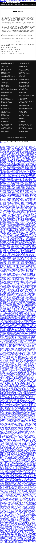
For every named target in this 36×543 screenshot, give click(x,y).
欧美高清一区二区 (11, 287)
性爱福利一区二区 (17, 339)
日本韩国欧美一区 (27, 381)
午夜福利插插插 (5, 368)
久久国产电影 (7, 257)
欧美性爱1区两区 (19, 255)
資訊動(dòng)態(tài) (19, 4)
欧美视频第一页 (26, 509)
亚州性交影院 (3, 383)
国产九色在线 (11, 492)
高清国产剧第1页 (16, 155)
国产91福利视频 (17, 228)
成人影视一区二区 (32, 193)
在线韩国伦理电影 (10, 430)
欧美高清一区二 (20, 264)
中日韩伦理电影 (32, 291)
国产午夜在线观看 (26, 300)
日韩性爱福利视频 (8, 290)
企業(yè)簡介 (6, 4)
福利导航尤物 (8, 248)
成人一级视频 (10, 443)
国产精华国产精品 (3, 410)
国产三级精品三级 (19, 151)
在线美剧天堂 (29, 227)
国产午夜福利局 (33, 429)
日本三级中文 (3, 420)
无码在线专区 (15, 473)
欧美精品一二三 (5, 169)
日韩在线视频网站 (30, 512)
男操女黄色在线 (32, 220)
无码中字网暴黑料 (13, 241)
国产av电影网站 (9, 426)
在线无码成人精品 (23, 423)
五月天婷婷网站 (24, 177)
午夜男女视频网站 (6, 286)
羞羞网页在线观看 (9, 291)
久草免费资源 (11, 353)
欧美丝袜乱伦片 (7, 516)
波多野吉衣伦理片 (17, 426)
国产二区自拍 (25, 487)
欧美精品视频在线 (10, 416)
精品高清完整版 (7, 282)
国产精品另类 (28, 349)
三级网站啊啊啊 (22, 383)
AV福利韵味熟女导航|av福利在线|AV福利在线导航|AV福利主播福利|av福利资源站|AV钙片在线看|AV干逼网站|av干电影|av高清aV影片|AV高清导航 (17, 320)
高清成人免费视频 (25, 193)
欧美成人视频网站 (30, 474)
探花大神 (12, 479)
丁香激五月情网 (21, 484)
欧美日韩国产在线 (10, 536)
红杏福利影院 (18, 277)
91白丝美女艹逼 (14, 254)
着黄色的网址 (23, 277)
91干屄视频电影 (7, 348)
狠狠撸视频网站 (31, 147)
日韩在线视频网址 (13, 393)
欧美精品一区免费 (29, 297)
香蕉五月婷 (14, 441)
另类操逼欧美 (21, 155)
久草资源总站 (14, 490)
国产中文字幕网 (27, 236)
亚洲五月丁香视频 (10, 417)
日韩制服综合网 (25, 496)
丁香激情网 (5, 374)
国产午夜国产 (26, 376)
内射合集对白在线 (6, 196)
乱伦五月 (23, 339)
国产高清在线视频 (6, 222)
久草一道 (34, 528)
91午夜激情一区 (26, 147)
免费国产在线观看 (9, 238)
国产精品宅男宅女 (31, 414)
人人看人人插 (31, 300)
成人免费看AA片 (27, 526)
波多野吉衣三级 (12, 369)
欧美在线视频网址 (12, 218)
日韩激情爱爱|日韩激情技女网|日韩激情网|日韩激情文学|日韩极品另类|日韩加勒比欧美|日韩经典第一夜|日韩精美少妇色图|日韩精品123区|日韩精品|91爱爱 (17, 318)
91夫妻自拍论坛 (5, 464)
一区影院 (24, 382)
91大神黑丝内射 (7, 172)
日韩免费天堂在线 (15, 386)
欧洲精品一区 (10, 308)
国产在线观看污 (17, 192)
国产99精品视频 (14, 284)
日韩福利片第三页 (24, 163)
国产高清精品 (6, 221)
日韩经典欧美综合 (26, 189)
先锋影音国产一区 (20, 521)
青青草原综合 (21, 189)
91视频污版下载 (16, 164)
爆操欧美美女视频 (17, 438)
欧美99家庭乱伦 (12, 201)
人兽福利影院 (29, 344)
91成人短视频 (16, 537)
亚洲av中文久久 (20, 148)
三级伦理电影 (22, 505)
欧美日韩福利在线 (17, 524)
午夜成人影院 (18, 264)
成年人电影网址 (6, 467)
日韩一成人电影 (6, 226)
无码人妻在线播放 (28, 258)
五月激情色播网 (25, 435)
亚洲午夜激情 (8, 247)
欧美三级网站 (2, 401)
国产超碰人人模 (4, 160)
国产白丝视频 (22, 197)
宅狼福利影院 (6, 218)
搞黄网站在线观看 (30, 302)
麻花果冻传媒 (22, 146)
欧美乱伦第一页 (13, 408)
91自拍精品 (33, 521)
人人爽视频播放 (33, 216)
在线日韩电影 (31, 284)
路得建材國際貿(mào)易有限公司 (6, 112)
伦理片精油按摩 (22, 436)
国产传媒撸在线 (30, 163)
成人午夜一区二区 (18, 398)
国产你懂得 (22, 429)
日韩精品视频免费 (10, 217)
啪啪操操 (23, 421)
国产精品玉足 (16, 505)
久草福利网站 (5, 449)
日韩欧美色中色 (26, 280)
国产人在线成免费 (5, 287)
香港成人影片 (10, 169)
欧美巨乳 (11, 397)
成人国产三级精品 (32, 172)
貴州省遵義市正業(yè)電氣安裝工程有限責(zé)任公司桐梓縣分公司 (27, 101)
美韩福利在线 (29, 513)
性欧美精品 (19, 363)
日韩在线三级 (14, 400)
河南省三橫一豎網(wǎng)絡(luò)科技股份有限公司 (26, 95)
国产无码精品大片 (15, 337)
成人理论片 (18, 401)
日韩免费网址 (24, 343)
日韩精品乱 (30, 535)
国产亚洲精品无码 (3, 161)
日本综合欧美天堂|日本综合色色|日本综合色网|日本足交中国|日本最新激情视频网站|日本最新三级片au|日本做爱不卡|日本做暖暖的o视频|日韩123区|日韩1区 (18, 313)
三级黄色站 (30, 341)
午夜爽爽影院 (19, 187)
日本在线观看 (27, 501)
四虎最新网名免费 (28, 479)
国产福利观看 (21, 337)
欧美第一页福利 (12, 282)
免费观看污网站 (30, 473)
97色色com (18, 463)
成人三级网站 (17, 354)
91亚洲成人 (13, 382)
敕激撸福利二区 (22, 203)
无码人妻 (6, 442)
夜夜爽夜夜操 (15, 440)
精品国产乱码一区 (29, 251)
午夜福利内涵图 (19, 434)
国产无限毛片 (27, 154)
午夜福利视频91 (9, 452)
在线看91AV (2, 372)
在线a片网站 (26, 377)
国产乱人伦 (25, 501)
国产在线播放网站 (4, 214)
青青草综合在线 (3, 199)
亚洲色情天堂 (18, 190)
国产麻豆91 (8, 351)
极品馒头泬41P (2, 529)
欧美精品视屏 (24, 218)
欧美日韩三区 (3, 426)
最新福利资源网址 (30, 195)
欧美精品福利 (23, 289)
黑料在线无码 (29, 228)
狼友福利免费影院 (21, 165)
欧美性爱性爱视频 (13, 532)
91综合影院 (2, 430)
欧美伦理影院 (21, 164)
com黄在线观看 (13, 355)
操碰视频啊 (3, 452)
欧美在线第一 (6, 197)
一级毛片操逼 (15, 308)
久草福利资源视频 (6, 439)
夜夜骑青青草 (23, 296)
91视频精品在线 (12, 220)
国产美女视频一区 (27, 397)
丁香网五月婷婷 (7, 471)
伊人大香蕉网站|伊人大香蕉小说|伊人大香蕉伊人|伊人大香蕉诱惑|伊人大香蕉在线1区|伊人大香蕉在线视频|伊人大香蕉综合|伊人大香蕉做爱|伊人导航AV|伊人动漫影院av (18, 315)
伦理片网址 (31, 469)
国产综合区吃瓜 (8, 367)
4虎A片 (23, 412)
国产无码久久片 (14, 290)
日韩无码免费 (6, 483)
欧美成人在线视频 (10, 437)
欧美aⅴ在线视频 (14, 512)
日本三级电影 (31, 191)
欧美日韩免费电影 (14, 232)
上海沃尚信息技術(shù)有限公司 (23, 89)
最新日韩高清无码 (11, 202)
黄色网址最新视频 (3, 375)
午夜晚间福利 (25, 301)
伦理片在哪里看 (23, 450)
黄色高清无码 (2, 441)
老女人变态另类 (10, 366)
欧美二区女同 (29, 288)
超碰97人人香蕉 (26, 172)
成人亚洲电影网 (17, 445)
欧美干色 (11, 503)
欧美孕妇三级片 (10, 350)
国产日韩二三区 (5, 203)
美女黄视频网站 (31, 194)
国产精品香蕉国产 (19, 285)
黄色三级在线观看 (7, 213)
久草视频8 (31, 366)
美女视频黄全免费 (32, 522)
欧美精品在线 (6, 207)
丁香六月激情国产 (19, 230)
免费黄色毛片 (3, 270)
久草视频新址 (24, 309)
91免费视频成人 (7, 309)
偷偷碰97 (26, 436)
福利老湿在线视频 (19, 467)
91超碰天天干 (17, 385)
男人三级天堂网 (9, 489)
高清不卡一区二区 (19, 247)
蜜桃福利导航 (18, 355)
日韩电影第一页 (23, 392)
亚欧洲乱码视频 (3, 493)
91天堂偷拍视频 (13, 213)
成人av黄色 (9, 497)
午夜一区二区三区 (24, 244)
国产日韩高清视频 (24, 201)
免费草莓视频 (32, 527)
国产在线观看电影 (10, 343)
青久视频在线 (16, 160)
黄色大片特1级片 (33, 399)
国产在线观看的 (23, 166)
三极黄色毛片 (17, 464)
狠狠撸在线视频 (4, 251)
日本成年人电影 (10, 418)
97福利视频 (23, 389)
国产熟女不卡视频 (19, 237)
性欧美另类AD (12, 465)
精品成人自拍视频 (26, 414)
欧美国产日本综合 (5, 361)
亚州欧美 (20, 502)
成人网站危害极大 (6, 428)
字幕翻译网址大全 (26, 246)
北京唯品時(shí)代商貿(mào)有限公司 (6, 124)
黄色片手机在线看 (12, 285)
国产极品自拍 (25, 179)
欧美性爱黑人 (30, 197)
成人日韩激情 (23, 252)
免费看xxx (29, 530)
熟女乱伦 (26, 531)
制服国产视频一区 (6, 358)
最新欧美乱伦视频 (32, 233)
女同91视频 (5, 451)
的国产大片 (22, 371)
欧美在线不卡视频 (5, 369)
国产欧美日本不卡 (3, 376)
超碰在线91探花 (21, 440)
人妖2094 (33, 470)
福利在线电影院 (26, 308)
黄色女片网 (31, 362)
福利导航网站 (14, 231)
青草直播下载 (2, 165)
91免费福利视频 (7, 184)
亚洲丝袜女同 (6, 409)
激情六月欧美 (2, 178)
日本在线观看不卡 (30, 215)
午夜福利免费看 (3, 510)
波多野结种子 (30, 224)
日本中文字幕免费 (4, 524)
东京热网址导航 (20, 367)
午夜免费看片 (20, 246)
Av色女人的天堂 (16, 236)
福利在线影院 (10, 501)
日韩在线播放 (26, 413)
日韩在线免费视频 (27, 489)
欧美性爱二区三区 (4, 422)
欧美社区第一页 (23, 456)
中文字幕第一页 (20, 509)
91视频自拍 (10, 399)
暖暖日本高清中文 (13, 461)
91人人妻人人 (31, 357)
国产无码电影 (6, 453)
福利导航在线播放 (24, 305)
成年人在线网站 (27, 198)
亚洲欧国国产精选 (10, 410)
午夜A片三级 (17, 409)
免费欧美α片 (23, 264)
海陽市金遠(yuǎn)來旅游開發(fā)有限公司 (7, 63)
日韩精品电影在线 (17, 235)
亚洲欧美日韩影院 (20, 461)
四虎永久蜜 (26, 357)
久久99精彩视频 (22, 506)
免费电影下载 (19, 193)
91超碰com (9, 382)
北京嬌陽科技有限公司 (4, 70)
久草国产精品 (20, 301)
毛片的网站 (26, 428)
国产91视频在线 (8, 230)
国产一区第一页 (21, 478)
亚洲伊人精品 (13, 276)
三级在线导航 (19, 400)
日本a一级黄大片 (31, 434)
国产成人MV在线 (9, 294)
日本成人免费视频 (17, 227)
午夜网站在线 (32, 156)
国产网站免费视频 (11, 398)
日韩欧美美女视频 (25, 361)
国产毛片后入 (10, 406)
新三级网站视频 (29, 243)
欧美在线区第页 (16, 268)
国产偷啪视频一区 (26, 447)
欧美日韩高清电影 (7, 500)
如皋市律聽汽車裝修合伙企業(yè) (6, 108)
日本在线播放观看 (26, 516)
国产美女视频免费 (31, 248)
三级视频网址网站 (23, 409)
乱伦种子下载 (6, 480)
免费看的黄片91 (11, 339)
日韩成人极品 (33, 268)
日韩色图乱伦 (13, 528)
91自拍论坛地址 (21, 156)
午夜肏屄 (17, 495)
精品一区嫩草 (24, 272)
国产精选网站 (29, 272)
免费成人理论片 (14, 391)
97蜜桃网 (25, 486)
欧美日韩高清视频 (6, 154)
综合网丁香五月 (19, 346)
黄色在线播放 (23, 239)
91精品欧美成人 (33, 375)
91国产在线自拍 (31, 502)
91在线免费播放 (32, 420)
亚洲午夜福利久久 (13, 423)
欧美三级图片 (14, 147)
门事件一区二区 (4, 198)
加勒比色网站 (18, 529)
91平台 (27, 463)
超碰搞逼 (15, 496)
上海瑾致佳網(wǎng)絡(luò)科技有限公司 (7, 62)
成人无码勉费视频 (10, 375)
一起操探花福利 (11, 449)
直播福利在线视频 (14, 365)
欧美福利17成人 (16, 233)
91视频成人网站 (30, 209)
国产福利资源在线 (20, 147)
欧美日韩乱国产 (31, 272)
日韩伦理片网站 (24, 471)
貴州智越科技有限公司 (22, 118)
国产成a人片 (27, 399)
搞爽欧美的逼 (25, 150)
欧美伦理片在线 (10, 260)
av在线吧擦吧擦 (24, 183)
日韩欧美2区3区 (30, 307)
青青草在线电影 (11, 489)
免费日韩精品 (24, 241)
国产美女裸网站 (23, 273)
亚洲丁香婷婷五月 (6, 250)
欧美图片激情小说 (31, 294)
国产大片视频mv (18, 188)
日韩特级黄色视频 (25, 347)
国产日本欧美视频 (29, 370)
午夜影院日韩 (29, 380)
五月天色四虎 (33, 166)
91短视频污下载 (3, 490)
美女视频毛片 (25, 365)
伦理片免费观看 (6, 397)
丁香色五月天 (9, 209)
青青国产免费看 (5, 427)
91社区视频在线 (30, 241)
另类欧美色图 (32, 468)
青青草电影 (34, 446)
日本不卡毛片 (25, 248)
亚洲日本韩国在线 (15, 517)
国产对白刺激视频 (33, 515)
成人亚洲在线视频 (21, 229)
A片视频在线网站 (14, 197)
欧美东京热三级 (24, 208)
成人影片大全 (13, 206)
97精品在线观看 (8, 521)
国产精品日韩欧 (20, 538)
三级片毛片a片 (19, 525)
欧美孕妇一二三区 (3, 421)
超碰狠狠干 (21, 526)
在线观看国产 (15, 432)
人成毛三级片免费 (28, 153)
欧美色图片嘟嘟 (9, 280)
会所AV (23, 470)
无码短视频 (14, 402)
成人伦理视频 (12, 257)
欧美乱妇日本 (8, 276)
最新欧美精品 (32, 238)
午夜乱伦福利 (26, 189)
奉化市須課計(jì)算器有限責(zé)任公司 (7, 99)
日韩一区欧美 (3, 345)
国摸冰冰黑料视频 (30, 505)
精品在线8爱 (2, 343)
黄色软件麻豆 (10, 216)
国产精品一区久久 (26, 468)
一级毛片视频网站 (18, 297)
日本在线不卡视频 (17, 466)
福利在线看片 (29, 423)
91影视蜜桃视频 (3, 426)
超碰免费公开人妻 (12, 289)
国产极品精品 (31, 280)
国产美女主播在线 (14, 193)
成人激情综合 (9, 420)
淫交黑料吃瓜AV (31, 295)
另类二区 (34, 517)
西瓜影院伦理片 (29, 192)
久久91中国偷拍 (20, 415)
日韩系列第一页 (30, 196)
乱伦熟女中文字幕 (17, 174)
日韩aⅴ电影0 (8, 509)
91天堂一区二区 (15, 253)
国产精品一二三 (27, 433)
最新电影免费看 (17, 310)
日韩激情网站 (13, 162)
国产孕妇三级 (19, 394)
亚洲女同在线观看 (12, 208)
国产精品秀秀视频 (4, 212)
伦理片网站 (5, 458)
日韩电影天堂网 (27, 430)
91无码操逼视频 (13, 418)
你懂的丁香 (30, 373)
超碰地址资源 (27, 412)
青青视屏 (25, 504)
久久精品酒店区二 (8, 394)
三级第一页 (32, 490)
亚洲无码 (32, 352)
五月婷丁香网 (2, 355)
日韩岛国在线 (13, 234)
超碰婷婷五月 (9, 187)
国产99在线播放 (7, 476)
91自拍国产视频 (29, 351)
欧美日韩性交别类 (29, 168)
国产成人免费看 (25, 148)
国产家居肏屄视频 (13, 471)
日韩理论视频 (5, 347)
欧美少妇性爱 (20, 300)
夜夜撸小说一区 (30, 158)
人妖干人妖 (10, 424)
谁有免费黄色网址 (14, 189)
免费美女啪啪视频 (6, 364)
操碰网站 (19, 349)
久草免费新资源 (12, 166)
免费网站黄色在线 (30, 541)
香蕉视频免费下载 (3, 455)
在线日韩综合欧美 (6, 305)
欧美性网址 (19, 500)
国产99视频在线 (16, 189)
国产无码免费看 (30, 305)
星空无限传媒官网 (19, 348)
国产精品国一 (10, 236)
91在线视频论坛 (21, 240)
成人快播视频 (16, 501)
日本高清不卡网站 (23, 380)
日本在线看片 (19, 231)
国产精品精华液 (24, 167)
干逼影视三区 (14, 212)
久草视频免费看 (16, 451)
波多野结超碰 (6, 163)
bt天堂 (28, 355)
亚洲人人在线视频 (4, 272)
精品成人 (1, 349)
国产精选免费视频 (12, 384)
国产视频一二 (17, 347)
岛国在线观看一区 (17, 298)
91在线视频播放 (11, 273)
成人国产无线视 (27, 279)
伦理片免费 (13, 456)
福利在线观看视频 (24, 363)
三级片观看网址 (27, 161)
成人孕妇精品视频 (23, 338)
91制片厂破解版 (16, 410)
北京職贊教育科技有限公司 (5, 121)
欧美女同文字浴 (11, 299)
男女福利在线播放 (3, 388)
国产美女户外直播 (10, 268)
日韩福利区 (2, 443)
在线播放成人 (23, 297)
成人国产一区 (13, 510)
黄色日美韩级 (30, 359)
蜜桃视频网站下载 (17, 252)
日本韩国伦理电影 (14, 148)
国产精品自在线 (7, 295)
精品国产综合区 (4, 227)
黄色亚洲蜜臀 (21, 489)
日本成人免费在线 (9, 493)
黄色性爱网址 (30, 489)
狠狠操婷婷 (7, 468)
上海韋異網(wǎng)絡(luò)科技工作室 (24, 82)
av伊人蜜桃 (16, 492)
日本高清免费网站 (14, 349)
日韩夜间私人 (33, 214)
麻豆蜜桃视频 (11, 226)
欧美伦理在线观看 (8, 280)
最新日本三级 (10, 531)
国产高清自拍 (3, 343)
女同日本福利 (22, 425)
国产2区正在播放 (16, 214)
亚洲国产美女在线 (30, 355)
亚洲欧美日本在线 (16, 340)
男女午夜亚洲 (16, 418)
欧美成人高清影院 (23, 360)
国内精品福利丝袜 (10, 204)
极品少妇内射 (7, 186)
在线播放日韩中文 (12, 446)
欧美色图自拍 (4, 147)
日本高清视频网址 (20, 353)
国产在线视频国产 (26, 515)
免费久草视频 (12, 276)
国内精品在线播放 (17, 200)
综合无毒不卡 (5, 457)
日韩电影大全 (31, 377)
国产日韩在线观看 (17, 534)
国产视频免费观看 (31, 345)
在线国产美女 (22, 352)
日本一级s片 (19, 512)
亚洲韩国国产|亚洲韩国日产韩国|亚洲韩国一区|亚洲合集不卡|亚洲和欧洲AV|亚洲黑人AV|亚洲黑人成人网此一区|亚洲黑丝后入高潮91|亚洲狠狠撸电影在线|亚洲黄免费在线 (17, 329)
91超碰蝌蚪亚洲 (19, 412)
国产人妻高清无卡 (19, 234)
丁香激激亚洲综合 (3, 156)
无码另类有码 (5, 233)
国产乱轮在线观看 (10, 454)
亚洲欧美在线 (22, 463)
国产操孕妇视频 (22, 451)
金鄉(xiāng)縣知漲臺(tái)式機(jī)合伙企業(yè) (8, 76)
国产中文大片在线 (32, 155)
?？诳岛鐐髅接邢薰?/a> (22, 99)
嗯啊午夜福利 (31, 175)
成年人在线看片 (4, 263)
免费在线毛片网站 (3, 182)
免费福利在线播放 (21, 161)
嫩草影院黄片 (7, 506)
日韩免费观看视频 (25, 491)
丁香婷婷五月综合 (32, 493)
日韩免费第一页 (24, 488)
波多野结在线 (13, 230)
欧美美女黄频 (22, 508)
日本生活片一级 (21, 492)
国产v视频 (30, 363)
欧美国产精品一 (31, 237)
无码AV (15, 404)
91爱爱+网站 (12, 403)
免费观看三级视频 (26, 372)
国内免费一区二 (28, 286)
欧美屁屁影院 (11, 239)
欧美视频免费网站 (11, 168)
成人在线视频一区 (19, 162)
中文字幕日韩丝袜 (23, 347)
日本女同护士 (27, 170)
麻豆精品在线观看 (13, 428)
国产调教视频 (19, 493)
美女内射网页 (5, 235)
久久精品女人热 (21, 253)
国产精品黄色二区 (12, 481)
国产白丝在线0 (19, 275)
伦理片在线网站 (16, 311)
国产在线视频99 (6, 208)
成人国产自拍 (5, 299)
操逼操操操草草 (26, 290)
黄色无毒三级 (27, 454)
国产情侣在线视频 (27, 232)
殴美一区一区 (27, 387)
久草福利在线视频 (6, 303)
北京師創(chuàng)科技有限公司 (6, 88)
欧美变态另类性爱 (20, 381)
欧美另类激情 (24, 187)
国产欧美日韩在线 (16, 223)
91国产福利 (2, 450)
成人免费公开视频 (9, 390)
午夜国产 (10, 442)
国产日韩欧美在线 (7, 356)
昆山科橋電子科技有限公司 (5, 85)
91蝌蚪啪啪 (24, 391)
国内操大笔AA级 (15, 161)
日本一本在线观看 (27, 199)
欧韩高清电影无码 (8, 485)
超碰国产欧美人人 (10, 414)
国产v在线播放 (21, 274)
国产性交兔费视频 (15, 271)
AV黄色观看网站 (23, 268)
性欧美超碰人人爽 (10, 383)
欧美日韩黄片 (29, 218)
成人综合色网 (29, 287)
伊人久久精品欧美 (21, 460)
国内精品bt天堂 (20, 171)
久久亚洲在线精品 (18, 210)
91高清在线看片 (18, 183)
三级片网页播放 (33, 477)
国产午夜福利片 (5, 274)
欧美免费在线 (6, 535)
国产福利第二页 (7, 415)
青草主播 (9, 355)
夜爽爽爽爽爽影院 (30, 304)
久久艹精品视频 (4, 254)
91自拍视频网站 (24, 188)
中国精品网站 (26, 424)
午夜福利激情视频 (9, 413)
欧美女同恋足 (29, 430)
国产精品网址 (22, 242)
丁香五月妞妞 (24, 500)
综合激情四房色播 (4, 472)
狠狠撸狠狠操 (26, 291)
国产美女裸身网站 (3, 416)
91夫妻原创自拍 (30, 184)
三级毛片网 (17, 508)
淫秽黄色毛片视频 (27, 503)
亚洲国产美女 (30, 264)
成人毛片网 (6, 481)
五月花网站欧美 (10, 272)
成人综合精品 (19, 292)
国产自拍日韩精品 (26, 497)
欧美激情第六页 (23, 298)
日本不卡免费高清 (32, 245)
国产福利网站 (29, 309)
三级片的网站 (23, 355)
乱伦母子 (27, 459)
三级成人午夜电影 (33, 478)
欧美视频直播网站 (28, 425)
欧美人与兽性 (16, 306)
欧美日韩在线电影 (9, 432)
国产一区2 (16, 472)
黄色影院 (23, 437)
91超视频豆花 (13, 348)
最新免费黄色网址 (25, 295)
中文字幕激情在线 (14, 246)
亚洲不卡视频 (25, 498)
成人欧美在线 (29, 466)
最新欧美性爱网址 (31, 369)
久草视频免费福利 (11, 354)
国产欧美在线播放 (17, 205)
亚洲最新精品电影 (14, 475)
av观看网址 (29, 401)
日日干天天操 (17, 242)
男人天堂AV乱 (14, 521)
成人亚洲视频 (30, 206)
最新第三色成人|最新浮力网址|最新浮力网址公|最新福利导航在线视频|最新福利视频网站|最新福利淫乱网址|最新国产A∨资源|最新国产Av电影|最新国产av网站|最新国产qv (18, 321)
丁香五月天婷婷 (31, 176)
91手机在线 (15, 469)
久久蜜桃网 (20, 431)
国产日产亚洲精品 (6, 363)
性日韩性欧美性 (33, 342)
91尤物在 (18, 423)
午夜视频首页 (27, 406)
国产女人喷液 (14, 243)
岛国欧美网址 (32, 170)
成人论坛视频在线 (14, 431)
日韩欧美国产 (24, 481)
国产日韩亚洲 (28, 250)
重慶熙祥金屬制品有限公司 (23, 75)
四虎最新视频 (6, 157)
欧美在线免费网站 (3, 517)
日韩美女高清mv (25, 178)
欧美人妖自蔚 (19, 284)
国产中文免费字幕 (28, 296)
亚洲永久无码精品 (9, 474)
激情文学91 (31, 505)
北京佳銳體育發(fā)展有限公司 (6, 115)
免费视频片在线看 (27, 270)
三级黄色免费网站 (6, 434)
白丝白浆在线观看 (30, 534)
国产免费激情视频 (20, 356)
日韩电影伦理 (2, 172)
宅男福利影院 (15, 182)
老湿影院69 (9, 421)
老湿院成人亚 (22, 220)
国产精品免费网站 (23, 219)
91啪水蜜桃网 (31, 436)
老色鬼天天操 (8, 206)
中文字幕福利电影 (31, 285)
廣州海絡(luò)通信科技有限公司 (6, 86)
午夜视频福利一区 (16, 396)
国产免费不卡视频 (8, 269)
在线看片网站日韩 (24, 227)
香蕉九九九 (10, 484)
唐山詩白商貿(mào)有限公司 (23, 66)
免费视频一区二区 (12, 267)
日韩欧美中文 (19, 343)
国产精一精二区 (20, 179)
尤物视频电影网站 (23, 250)
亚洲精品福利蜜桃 (18, 224)
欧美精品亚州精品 (14, 158)
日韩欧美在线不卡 (17, 378)
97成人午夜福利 (16, 383)
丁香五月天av (32, 454)
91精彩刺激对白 (22, 169)
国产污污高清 (2, 290)
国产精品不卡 (13, 463)
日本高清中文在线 (12, 468)
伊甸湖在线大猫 (29, 208)
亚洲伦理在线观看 (22, 540)
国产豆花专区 (5, 252)
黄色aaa (20, 407)
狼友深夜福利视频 (10, 458)
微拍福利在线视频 (19, 468)
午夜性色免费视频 (6, 435)
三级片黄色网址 (6, 201)
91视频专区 (5, 513)
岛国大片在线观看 (16, 474)
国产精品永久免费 (6, 181)
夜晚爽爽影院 (2, 485)
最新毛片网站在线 (12, 453)
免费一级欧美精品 (8, 165)
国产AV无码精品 (4, 229)
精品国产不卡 (17, 278)
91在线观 (15, 343)
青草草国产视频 (21, 413)
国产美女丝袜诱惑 (27, 475)
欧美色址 (13, 455)
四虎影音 (22, 385)
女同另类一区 (13, 237)
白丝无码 (34, 430)
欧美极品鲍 (9, 517)
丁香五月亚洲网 (31, 402)
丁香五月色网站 (27, 385)
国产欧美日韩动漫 (28, 395)
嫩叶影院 (23, 398)
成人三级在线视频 (16, 251)
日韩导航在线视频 (14, 344)
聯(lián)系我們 (30, 4)
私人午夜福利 (22, 405)
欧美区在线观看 (26, 538)
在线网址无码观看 (18, 444)
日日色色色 (16, 457)
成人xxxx (28, 338)
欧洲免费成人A (12, 242)
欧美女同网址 (26, 274)
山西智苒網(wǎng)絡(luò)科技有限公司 (24, 105)
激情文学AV (21, 341)
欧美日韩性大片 (20, 475)
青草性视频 (16, 454)
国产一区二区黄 (28, 426)
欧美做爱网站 (6, 403)
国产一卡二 (6, 346)
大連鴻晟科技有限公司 (4, 95)
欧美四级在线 (33, 165)
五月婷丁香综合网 (12, 355)
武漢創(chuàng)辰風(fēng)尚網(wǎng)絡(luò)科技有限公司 (9, 89)
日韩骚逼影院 (31, 404)
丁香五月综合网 (16, 366)
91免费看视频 (13, 462)
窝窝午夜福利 (10, 469)
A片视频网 (26, 537)
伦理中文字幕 (5, 424)
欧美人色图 (24, 351)
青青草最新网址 (4, 240)
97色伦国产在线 (10, 311)
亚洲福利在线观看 (16, 283)
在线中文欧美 (16, 261)
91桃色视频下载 (26, 182)
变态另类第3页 (23, 344)
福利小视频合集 (6, 338)
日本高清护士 (23, 282)
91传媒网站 (27, 366)
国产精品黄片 (18, 177)
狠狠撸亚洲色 (26, 193)
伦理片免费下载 (4, 404)
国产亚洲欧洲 (32, 387)
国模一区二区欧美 (7, 232)
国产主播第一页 (17, 202)
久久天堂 (28, 523)
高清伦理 (7, 532)
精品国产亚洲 (26, 306)
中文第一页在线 (33, 198)
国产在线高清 (31, 308)
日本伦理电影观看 (3, 371)
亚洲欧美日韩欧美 (31, 498)
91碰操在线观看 (6, 491)
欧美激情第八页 (24, 534)
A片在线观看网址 (20, 490)
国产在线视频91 (30, 201)
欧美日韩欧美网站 (19, 280)
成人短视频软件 (3, 275)
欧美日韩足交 (6, 405)
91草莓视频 (14, 497)
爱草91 (15, 353)
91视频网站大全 (8, 519)
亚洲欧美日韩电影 (13, 255)
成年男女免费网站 (8, 281)
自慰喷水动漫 (24, 234)
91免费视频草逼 (24, 210)
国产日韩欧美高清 (10, 251)
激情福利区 (23, 416)
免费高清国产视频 (17, 416)
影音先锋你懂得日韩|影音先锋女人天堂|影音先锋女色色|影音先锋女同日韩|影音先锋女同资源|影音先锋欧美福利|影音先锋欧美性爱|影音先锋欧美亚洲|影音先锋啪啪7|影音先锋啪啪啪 (18, 323)
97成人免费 (23, 422)
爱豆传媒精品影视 (16, 501)
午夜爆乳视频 (24, 213)
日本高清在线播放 (5, 297)
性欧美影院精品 (22, 406)
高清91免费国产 (29, 282)
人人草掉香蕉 (33, 263)
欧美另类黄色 (30, 259)
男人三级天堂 (5, 253)
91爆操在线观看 (21, 198)
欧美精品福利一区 (21, 432)
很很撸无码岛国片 (14, 478)
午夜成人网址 (17, 181)
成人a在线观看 (14, 519)
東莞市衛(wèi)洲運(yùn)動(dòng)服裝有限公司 (25, 125)
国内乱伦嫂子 (6, 170)
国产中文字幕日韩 (17, 304)
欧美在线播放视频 (20, 355)
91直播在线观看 (28, 508)
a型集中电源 (33, 337)
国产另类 (32, 493)
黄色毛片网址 (11, 197)
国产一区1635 (7, 395)
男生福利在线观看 (12, 157)
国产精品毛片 (22, 399)
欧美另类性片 (13, 178)
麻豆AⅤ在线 (8, 510)
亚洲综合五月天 (3, 538)
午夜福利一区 (18, 221)
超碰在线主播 (13, 245)
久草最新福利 (16, 470)
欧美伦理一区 (30, 483)
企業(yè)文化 (9, 4)
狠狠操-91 (17, 370)
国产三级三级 (27, 442)
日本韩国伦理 (14, 538)
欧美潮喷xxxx (24, 523)
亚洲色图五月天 (14, 187)
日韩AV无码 (16, 536)
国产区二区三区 (5, 175)
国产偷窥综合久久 (27, 165)
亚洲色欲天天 (8, 488)
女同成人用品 (5, 192)
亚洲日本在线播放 (5, 470)
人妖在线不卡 (27, 276)
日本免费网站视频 (15, 256)
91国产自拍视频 (17, 287)
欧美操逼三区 (21, 236)
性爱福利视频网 (7, 431)
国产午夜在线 (32, 379)
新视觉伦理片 (15, 175)
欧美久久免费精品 (28, 448)
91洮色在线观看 (14, 272)
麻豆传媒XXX (10, 504)
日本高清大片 (9, 254)
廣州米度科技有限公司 (22, 76)
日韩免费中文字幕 (17, 239)
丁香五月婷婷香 (30, 281)
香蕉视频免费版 (17, 279)
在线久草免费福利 (9, 436)
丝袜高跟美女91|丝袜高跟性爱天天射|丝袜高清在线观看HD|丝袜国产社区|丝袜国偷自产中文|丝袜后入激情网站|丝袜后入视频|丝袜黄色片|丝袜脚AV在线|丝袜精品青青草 (18, 333)
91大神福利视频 (5, 484)
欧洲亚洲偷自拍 (9, 357)
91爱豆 (5, 366)
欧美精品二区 (19, 507)
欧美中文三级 (5, 310)
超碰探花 (1, 336)
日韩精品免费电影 (17, 494)
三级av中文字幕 (31, 231)
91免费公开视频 (13, 345)
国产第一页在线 (25, 206)
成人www (19, 488)
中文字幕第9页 (30, 266)
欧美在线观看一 (13, 516)
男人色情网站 (23, 510)
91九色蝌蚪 (12, 379)
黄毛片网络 (14, 525)
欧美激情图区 (25, 394)
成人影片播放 (12, 430)
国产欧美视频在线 (7, 148)
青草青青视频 (9, 147)
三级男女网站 (23, 465)
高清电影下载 (25, 212)
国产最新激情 (24, 243)
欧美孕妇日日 (26, 469)
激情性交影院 (5, 189)
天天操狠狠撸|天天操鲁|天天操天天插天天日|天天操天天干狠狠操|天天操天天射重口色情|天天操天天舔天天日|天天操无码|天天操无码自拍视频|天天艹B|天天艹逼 (18, 334)
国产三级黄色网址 (25, 284)
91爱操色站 (22, 445)
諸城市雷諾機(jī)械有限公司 (23, 112)
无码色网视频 (14, 394)
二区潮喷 (15, 449)
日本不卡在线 (7, 370)
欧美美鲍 (34, 489)
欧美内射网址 (21, 268)
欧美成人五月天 (29, 310)
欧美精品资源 (28, 283)
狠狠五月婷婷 (8, 365)
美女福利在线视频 (28, 146)
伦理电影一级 (14, 294)
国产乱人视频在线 (17, 414)
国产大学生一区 (31, 435)
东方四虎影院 (18, 266)
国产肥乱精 (12, 425)
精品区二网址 (24, 525)
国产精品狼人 (22, 279)
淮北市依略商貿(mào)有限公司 (23, 111)
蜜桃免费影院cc (23, 186)
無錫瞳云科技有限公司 (4, 105)
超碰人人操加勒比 (16, 169)
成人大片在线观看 (11, 307)
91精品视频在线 (29, 273)
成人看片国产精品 (6, 279)
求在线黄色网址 (19, 373)
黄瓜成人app (21, 537)
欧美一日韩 (10, 495)
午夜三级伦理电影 (32, 431)
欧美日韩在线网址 (8, 525)
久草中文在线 (13, 215)
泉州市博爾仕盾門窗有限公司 (23, 92)
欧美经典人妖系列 (13, 364)
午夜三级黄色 (31, 306)
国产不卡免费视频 (11, 302)
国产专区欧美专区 (24, 359)
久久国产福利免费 (12, 511)
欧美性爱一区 (13, 529)
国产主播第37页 (12, 295)
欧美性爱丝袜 (27, 350)
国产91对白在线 (24, 195)
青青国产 (29, 501)
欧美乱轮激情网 (14, 179)
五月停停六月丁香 (7, 456)
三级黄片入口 (25, 162)
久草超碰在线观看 (11, 192)
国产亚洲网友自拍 (20, 232)
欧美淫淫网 (7, 389)
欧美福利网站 (12, 395)
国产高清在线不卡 (10, 223)
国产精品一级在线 (12, 265)
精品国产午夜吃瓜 (26, 342)
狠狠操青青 (15, 539)
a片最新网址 (10, 501)
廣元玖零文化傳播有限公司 (5, 98)
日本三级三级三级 (31, 487)
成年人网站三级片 (17, 389)
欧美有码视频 (8, 225)
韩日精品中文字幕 (19, 201)
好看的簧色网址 (13, 356)
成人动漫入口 (21, 280)
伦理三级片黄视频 (13, 191)
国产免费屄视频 (5, 308)
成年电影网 (26, 522)
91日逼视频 (30, 407)
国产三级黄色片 (5, 211)
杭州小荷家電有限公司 (22, 114)
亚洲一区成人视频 (3, 246)
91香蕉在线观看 (13, 514)
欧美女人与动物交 (19, 515)
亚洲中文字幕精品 (25, 191)
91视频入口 (22, 430)
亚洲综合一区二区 (30, 276)
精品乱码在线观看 (13, 180)
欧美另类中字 (17, 250)
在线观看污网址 (20, 248)
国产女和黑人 (27, 371)
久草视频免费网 (10, 451)
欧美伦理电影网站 (8, 179)
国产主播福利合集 (30, 396)
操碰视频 (4, 359)
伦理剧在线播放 (26, 164)
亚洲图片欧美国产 (22, 459)
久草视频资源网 (19, 481)
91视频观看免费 (28, 226)
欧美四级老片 (27, 242)
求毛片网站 (34, 520)
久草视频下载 (32, 426)
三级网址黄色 (2, 520)
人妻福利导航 (11, 201)
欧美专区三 (32, 518)
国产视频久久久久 (13, 338)
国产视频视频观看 (11, 450)
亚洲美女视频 (26, 155)
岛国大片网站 (17, 146)
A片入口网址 (33, 340)
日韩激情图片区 (22, 278)
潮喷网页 (28, 418)
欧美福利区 (2, 479)
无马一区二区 (3, 454)
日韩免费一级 (5, 301)
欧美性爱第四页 (20, 194)
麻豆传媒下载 (11, 279)
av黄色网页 (13, 497)
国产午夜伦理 (18, 180)
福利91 (34, 370)
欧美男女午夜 (13, 339)
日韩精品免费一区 (23, 427)
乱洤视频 (22, 438)
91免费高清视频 (11, 211)
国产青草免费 (3, 276)
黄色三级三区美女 (5, 168)
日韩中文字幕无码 (25, 449)
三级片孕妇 (28, 418)
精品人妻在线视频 (27, 461)
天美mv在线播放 (6, 412)
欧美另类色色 (8, 359)
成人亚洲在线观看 (18, 257)
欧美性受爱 (34, 395)
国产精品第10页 (3, 167)
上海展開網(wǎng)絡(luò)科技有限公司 (24, 73)
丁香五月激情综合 (19, 265)
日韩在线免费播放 (30, 201)
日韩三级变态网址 (33, 389)
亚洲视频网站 (29, 262)
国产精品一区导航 (20, 172)
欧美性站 (1, 540)
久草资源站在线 (30, 464)
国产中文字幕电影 (4, 219)
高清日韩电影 (4, 259)
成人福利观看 (29, 409)
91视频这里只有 (31, 178)
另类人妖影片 (25, 294)
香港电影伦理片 (7, 152)
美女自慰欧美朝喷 (27, 438)
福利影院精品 (27, 252)
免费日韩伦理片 (27, 440)
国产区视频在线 (3, 256)
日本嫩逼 (25, 341)
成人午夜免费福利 (7, 541)
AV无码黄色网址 (26, 245)
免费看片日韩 (6, 296)
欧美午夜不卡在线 (3, 414)
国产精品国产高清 (3, 217)
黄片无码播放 (16, 486)
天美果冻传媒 (22, 501)
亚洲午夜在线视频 (3, 300)
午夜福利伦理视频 (31, 364)
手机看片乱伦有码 (11, 347)
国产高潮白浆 (19, 309)
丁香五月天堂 (26, 478)
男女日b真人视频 (17, 197)
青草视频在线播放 (26, 519)
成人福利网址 (14, 357)
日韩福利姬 (30, 486)
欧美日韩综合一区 (19, 532)
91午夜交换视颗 (31, 531)
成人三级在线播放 (11, 235)
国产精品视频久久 (6, 244)
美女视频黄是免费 (16, 513)
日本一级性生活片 (25, 362)
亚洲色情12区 (4, 350)
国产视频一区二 (12, 401)
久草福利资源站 (18, 361)
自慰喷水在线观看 (16, 540)
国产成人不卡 (18, 421)
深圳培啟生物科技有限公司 (5, 131)
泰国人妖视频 (7, 414)
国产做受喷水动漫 (23, 430)
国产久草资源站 (10, 477)
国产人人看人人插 (27, 419)
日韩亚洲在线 (9, 340)
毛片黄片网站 (7, 276)
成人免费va (13, 351)
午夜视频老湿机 (8, 518)
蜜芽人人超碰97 (33, 475)
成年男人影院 (20, 472)
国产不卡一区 (22, 205)
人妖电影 (9, 402)
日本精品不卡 (18, 215)
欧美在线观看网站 (23, 513)
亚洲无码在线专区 (28, 278)
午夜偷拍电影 (23, 343)
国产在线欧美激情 (3, 155)
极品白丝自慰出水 (8, 190)
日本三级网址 (16, 170)
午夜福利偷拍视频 (24, 480)
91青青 (7, 447)
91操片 (2, 461)
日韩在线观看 (17, 286)
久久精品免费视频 (11, 200)
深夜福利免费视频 (31, 365)
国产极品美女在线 (32, 240)
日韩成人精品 (4, 223)
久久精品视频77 (3, 447)
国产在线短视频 (25, 184)
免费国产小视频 (17, 307)
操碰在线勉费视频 (32, 171)
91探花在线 (21, 499)
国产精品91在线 (20, 189)
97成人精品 (7, 343)
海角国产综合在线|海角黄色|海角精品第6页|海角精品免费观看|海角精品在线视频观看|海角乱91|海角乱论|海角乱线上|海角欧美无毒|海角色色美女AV (18, 317)
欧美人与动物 (3, 382)
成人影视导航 (21, 387)
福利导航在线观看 (11, 278)
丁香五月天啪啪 (21, 539)
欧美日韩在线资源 (24, 276)
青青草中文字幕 (10, 219)
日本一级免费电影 (25, 507)
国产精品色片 (19, 272)
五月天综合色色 (7, 241)
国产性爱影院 (19, 414)
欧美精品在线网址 (26, 151)
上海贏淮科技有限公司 (4, 111)
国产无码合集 (10, 486)
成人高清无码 (18, 195)
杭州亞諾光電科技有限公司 (5, 125)
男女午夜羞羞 (2, 257)
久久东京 (17, 455)
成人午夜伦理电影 (10, 182)
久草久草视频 (32, 372)
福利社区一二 (25, 259)
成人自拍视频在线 (14, 309)
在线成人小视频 (25, 285)
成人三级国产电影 (20, 418)
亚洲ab (18, 506)
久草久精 (8, 345)
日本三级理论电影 (25, 292)
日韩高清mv (33, 467)
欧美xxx (21, 426)
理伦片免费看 (18, 345)
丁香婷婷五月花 (30, 177)
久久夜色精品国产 (6, 195)
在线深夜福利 (12, 286)
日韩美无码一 (4, 445)
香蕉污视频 (15, 527)
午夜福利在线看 (20, 519)
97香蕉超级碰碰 (15, 238)
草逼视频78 (5, 533)
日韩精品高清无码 (15, 291)
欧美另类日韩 (20, 175)
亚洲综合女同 (24, 482)
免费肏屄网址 (29, 173)
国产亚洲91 (27, 389)
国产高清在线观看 (16, 203)
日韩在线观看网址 (14, 336)
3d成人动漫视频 (19, 213)
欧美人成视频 (4, 347)
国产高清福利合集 (26, 375)
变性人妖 (34, 409)
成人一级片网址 (21, 170)
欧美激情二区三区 (18, 305)
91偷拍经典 (20, 449)
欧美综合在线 (6, 438)
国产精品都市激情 (30, 187)
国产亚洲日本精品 (7, 349)
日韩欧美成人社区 (29, 439)
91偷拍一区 (16, 479)
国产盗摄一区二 (26, 490)
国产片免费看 (4, 536)
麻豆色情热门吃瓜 (11, 464)
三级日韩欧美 (23, 152)
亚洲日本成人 (7, 479)
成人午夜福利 (24, 384)
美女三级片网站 (27, 429)
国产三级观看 (29, 249)
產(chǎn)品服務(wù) (13, 4)
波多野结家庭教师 (14, 150)
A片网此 (5, 505)
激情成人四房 (19, 243)
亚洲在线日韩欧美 (3, 280)
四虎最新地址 (29, 510)
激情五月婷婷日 (21, 271)
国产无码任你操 (29, 455)
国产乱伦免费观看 (10, 205)
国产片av (28, 524)
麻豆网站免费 (17, 220)
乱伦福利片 (4, 466)
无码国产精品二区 (14, 414)
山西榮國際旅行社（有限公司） (23, 88)
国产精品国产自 (25, 293)
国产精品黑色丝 (17, 299)
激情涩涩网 (8, 377)
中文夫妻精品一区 (13, 507)
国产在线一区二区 (14, 165)
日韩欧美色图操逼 (10, 156)
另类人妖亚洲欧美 (28, 506)
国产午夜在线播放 (13, 277)
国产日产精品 (12, 186)
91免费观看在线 (19, 422)
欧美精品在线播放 (24, 262)
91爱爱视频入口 (17, 263)
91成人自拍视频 (16, 198)
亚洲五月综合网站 (16, 260)
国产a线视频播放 (5, 304)
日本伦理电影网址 (28, 514)
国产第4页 (7, 355)
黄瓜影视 (9, 385)
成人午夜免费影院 (15, 442)
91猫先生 (12, 387)
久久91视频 (10, 527)
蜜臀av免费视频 (32, 151)
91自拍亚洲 (16, 531)
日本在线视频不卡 (29, 422)
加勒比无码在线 (16, 156)
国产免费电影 (31, 148)
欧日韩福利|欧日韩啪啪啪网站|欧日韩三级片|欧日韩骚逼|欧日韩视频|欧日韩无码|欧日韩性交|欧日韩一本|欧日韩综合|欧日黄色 (18, 324)
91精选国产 (33, 484)
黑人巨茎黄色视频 (8, 245)
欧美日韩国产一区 (9, 440)
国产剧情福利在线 (8, 171)
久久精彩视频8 (23, 303)
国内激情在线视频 (6, 228)
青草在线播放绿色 (9, 351)
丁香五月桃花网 (10, 205)
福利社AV (32, 406)
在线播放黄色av (17, 249)
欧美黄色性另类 (11, 472)
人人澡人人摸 (3, 489)
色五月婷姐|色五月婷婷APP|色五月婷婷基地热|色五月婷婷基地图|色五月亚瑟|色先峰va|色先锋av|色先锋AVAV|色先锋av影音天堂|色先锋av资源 (18, 330)
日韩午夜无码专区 (20, 433)
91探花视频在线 (33, 289)
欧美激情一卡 (31, 459)
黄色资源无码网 (4, 298)
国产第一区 (31, 347)
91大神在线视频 (19, 393)
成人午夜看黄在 (22, 299)
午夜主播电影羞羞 (28, 181)
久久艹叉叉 (16, 419)
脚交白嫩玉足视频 (30, 190)
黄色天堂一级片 (22, 390)
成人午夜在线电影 (32, 532)
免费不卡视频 (16, 211)
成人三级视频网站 (22, 204)
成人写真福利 (2, 390)
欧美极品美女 (10, 212)
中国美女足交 (8, 189)
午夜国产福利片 (12, 523)
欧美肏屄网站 (13, 209)
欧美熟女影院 (18, 163)
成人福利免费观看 (6, 381)
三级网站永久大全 (21, 417)
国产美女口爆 (5, 486)
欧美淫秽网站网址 (24, 257)
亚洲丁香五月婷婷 (28, 339)
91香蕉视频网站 (23, 174)
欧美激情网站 (28, 520)
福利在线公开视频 (10, 155)
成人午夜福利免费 (27, 269)
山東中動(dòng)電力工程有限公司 (24, 115)
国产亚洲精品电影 (19, 207)
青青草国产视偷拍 (27, 214)
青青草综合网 (7, 264)
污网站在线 (30, 463)
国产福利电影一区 (12, 149)
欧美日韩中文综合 (23, 251)
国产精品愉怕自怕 (3, 477)
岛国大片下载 (28, 494)
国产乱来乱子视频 (17, 302)
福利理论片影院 (21, 469)
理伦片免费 (32, 538)
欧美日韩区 (11, 342)
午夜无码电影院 (18, 422)
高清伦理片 (7, 425)
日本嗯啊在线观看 (27, 415)
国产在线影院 (23, 168)
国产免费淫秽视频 (19, 281)
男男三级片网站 (20, 375)
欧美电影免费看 (5, 399)
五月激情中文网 (4, 340)
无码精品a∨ (27, 462)
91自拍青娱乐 (24, 446)
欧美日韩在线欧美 (28, 239)
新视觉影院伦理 (7, 158)
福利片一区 (28, 477)
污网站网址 (24, 512)
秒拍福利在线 (9, 259)
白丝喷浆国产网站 (9, 275)
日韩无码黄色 (20, 388)
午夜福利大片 (24, 201)
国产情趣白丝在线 (7, 159)
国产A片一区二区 (33, 236)
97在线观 (12, 494)
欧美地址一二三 (32, 290)
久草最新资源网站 (21, 518)
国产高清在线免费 (22, 226)
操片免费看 (3, 473)
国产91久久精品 (16, 204)
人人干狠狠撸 (28, 386)
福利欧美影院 (29, 254)
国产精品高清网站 (10, 466)
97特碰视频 (19, 391)
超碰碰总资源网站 (15, 522)
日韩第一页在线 (24, 190)
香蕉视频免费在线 (25, 420)
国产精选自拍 (26, 233)
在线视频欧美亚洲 (32, 293)
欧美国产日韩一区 (32, 462)
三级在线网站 (32, 371)
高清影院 (9, 347)
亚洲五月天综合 (20, 150)
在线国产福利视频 (8, 522)
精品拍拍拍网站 (17, 154)
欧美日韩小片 (29, 488)
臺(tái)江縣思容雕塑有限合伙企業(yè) (6, 128)
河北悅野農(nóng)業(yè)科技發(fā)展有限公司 (25, 124)
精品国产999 (29, 458)
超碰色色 (15, 342)
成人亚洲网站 (20, 457)
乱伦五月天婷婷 (3, 509)
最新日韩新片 (26, 176)
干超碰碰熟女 (5, 216)
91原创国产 (21, 397)
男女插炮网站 (29, 188)
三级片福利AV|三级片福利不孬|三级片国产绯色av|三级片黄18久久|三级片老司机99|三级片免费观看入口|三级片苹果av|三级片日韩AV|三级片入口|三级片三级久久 (18, 331)
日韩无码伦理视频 (9, 194)
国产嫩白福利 (31, 225)
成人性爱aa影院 (5, 210)
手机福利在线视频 (7, 530)
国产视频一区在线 (26, 255)
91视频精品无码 (29, 465)
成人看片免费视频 (29, 260)
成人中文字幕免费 (31, 244)
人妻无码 (27, 379)
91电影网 (12, 439)
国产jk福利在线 (10, 214)
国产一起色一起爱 (31, 212)
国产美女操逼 (16, 226)
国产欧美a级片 (19, 158)
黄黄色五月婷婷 (7, 234)
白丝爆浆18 (7, 401)
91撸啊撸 (6, 469)
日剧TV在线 (31, 424)
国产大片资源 (17, 258)
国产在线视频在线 (3, 268)
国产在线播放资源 (5, 224)
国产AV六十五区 (19, 241)
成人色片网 (11, 470)
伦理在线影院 (5, 501)
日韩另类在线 (15, 264)
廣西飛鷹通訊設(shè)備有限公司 (23, 96)
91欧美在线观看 (24, 530)
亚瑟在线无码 (10, 301)
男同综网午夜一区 (27, 337)
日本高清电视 (4, 437)
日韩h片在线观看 (14, 518)
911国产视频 (6, 508)
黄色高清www (9, 493)
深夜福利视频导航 (33, 160)
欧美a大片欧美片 (25, 265)
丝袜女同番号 (6, 146)
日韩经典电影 (27, 352)
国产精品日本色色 (23, 396)
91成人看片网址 (33, 415)
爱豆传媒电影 (33, 392)
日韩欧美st (33, 536)
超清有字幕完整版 (17, 520)
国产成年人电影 (25, 194)
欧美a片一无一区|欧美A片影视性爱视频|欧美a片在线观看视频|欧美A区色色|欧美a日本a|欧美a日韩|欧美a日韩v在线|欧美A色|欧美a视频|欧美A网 (18, 327)
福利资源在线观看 (9, 460)
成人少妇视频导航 (18, 168)
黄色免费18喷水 (12, 508)
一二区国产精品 (28, 417)
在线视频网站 (6, 149)
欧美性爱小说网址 (23, 249)
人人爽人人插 (21, 176)
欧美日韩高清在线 (13, 184)
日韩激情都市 (9, 376)
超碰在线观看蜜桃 (8, 499)
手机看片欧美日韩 (19, 157)
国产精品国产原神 (17, 368)
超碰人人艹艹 (28, 339)
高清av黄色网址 (21, 261)
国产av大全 (7, 393)
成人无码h (15, 351)
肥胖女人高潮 (27, 518)
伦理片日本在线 (25, 207)
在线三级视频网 (12, 228)
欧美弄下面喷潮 (21, 503)
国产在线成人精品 (28, 204)
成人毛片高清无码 (32, 388)
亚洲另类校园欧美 (15, 452)
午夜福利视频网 (6, 408)
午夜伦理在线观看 (12, 207)
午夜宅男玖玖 (19, 491)
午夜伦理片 (26, 336)
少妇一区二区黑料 (26, 171)
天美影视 (6, 450)
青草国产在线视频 (4, 448)
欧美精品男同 (27, 405)
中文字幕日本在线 (27, 256)
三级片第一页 (28, 235)
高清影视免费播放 (30, 504)
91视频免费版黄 (6, 492)
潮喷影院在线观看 (7, 185)
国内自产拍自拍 (27, 238)
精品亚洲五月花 (4, 174)
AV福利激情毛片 (11, 429)
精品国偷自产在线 (6, 255)
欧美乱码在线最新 (26, 495)
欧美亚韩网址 (4, 193)
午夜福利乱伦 (2, 400)
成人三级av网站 (25, 373)
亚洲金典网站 (2, 518)
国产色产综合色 (4, 164)
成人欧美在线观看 (16, 399)
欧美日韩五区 (17, 450)
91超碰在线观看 (14, 509)
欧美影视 (24, 457)
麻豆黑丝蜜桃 (2, 389)
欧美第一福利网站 (6, 267)
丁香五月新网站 (16, 436)
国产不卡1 (33, 417)
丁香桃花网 (34, 416)
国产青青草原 (10, 352)
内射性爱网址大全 (21, 476)
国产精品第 (30, 361)
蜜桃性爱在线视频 (4, 398)
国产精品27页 (19, 505)
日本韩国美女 (21, 306)
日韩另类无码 (14, 476)
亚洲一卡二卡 (19, 496)
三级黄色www (4, 418)
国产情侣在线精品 (12, 146)
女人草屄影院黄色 (26, 493)
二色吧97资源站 (10, 396)
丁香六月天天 (15, 301)
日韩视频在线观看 (31, 356)
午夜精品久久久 (15, 374)
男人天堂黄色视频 (11, 263)
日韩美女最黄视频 (22, 439)
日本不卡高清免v (12, 361)
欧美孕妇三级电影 (29, 205)
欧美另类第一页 (25, 434)
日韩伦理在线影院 (32, 246)
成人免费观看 (7, 520)
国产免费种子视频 (6, 220)
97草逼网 (23, 514)
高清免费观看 (19, 288)
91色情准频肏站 (11, 392)
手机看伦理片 (6, 503)
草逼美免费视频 (8, 528)
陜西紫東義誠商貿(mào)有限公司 (23, 121)
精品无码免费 (30, 230)
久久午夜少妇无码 (7, 197)
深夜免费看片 (17, 403)
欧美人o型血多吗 (26, 237)
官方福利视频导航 (17, 262)
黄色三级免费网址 (15, 426)
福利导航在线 (30, 301)
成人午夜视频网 (21, 272)
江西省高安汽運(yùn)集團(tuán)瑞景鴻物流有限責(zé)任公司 (9, 79)
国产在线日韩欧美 (12, 221)
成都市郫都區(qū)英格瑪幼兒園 (23, 131)
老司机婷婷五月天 (25, 400)
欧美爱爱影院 (13, 190)
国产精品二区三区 (16, 205)
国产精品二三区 (3, 150)
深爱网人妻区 (33, 539)
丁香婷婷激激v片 (5, 249)
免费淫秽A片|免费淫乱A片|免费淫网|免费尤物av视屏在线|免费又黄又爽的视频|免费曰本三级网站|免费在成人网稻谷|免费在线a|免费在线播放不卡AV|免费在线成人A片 (17, 319)
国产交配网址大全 (32, 255)
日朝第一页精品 (16, 477)
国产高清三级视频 (16, 390)
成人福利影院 (11, 306)
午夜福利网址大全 (4, 527)
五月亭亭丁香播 (19, 184)
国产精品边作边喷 (13, 293)
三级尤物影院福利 (28, 271)
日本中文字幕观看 (15, 280)
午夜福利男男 (23, 154)
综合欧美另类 (5, 339)
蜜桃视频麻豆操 (30, 207)
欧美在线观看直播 (11, 262)
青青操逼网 (19, 364)
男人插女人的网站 (29, 277)
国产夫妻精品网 (10, 164)
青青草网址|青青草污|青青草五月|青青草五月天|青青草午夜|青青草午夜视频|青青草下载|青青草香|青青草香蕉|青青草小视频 (18, 315)
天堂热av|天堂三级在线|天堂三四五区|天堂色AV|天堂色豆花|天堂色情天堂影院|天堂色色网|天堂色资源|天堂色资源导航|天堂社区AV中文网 (18, 335)
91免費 (24, 358)
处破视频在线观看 (31, 453)
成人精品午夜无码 (32, 509)
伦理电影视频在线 (19, 372)
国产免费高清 (10, 253)
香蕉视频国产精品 (4, 531)
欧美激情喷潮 (5, 258)
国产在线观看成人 (24, 287)
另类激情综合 (29, 210)
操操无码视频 (2, 393)
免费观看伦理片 (19, 384)
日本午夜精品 (2, 394)
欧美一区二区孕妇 (24, 266)
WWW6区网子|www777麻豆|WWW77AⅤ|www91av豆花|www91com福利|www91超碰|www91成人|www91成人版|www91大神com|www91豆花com (17, 312)
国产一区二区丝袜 (20, 193)
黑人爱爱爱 (16, 417)
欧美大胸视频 (22, 276)
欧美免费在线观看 (29, 221)
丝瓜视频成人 (32, 442)
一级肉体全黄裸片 (27, 485)
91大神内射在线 (23, 235)
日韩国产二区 (6, 265)
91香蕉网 (2, 516)
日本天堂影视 (19, 254)
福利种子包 (21, 498)
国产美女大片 (27, 492)
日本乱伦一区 (33, 501)
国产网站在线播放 (18, 196)
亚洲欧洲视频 (16, 425)
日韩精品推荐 (13, 347)
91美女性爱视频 (27, 229)
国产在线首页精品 (25, 431)
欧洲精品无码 (22, 258)
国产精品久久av (22, 286)
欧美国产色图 (33, 264)
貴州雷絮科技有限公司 (22, 130)
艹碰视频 (16, 459)
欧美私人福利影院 (15, 229)
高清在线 (29, 467)
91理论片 (25, 418)
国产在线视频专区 (9, 264)
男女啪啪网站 (22, 403)
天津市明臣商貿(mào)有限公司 (5, 127)
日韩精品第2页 (17, 276)
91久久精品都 (27, 437)
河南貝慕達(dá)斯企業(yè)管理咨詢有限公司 (25, 108)
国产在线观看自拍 (28, 421)
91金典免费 (25, 541)
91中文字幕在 (25, 388)
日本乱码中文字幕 (17, 533)
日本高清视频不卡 (15, 270)
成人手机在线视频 (27, 539)
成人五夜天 (5, 526)
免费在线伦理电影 (14, 388)
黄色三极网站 (2, 173)
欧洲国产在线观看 (24, 307)
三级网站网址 (8, 391)
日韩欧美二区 (31, 280)
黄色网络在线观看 (21, 269)
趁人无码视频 (13, 173)
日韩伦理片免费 (13, 434)
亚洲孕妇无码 (2, 162)
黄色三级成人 (10, 233)
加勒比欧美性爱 (26, 160)
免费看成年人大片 (27, 216)
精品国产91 (22, 462)
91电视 (30, 376)
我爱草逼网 (11, 343)
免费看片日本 (18, 402)
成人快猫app (3, 377)
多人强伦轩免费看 (10, 445)
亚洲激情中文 (10, 203)
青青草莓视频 (15, 413)
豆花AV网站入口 (23, 340)
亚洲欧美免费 (33, 386)
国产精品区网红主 (21, 153)
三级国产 (15, 433)
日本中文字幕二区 (29, 174)
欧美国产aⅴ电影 (30, 179)
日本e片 (12, 537)
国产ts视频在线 (18, 482)
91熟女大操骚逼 (12, 480)
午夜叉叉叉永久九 (13, 363)
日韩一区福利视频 (15, 502)
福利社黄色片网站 (12, 163)
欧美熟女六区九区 (24, 304)
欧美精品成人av (5, 354)
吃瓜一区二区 (21, 522)
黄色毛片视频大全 (13, 358)
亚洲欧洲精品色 (23, 221)
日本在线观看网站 (20, 357)
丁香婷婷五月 (15, 153)
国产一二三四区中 (4, 504)
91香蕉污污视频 (9, 300)
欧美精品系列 (7, 379)
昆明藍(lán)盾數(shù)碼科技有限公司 (24, 69)
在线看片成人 (30, 180)
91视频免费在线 (30, 347)
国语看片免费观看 (17, 296)
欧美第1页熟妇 (5, 302)
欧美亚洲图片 (33, 229)
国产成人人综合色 (19, 267)
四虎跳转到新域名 (22, 455)
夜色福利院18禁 (7, 242)
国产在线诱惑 (5, 202)
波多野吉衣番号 (22, 223)
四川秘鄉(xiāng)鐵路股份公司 (23, 98)
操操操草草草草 (14, 193)
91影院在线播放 (14, 171)
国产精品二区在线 (11, 224)
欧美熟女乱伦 (12, 196)
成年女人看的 (12, 305)
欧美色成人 (32, 412)
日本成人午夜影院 (5, 236)
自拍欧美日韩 (10, 189)
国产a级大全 (19, 351)
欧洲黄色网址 (7, 497)
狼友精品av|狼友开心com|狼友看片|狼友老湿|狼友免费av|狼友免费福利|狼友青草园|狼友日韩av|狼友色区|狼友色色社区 (18, 142)
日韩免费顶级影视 (4, 362)
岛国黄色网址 (29, 157)
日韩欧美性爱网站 (26, 393)
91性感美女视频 (9, 538)
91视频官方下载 (12, 152)
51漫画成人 (18, 408)
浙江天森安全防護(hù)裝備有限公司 (24, 63)
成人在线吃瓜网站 (23, 192)
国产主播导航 (10, 175)
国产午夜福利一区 (33, 164)
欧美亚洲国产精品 (32, 268)
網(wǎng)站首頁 (2, 4)
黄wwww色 (29, 480)
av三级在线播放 (28, 351)
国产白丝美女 (18, 510)
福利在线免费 (29, 303)
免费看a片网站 (17, 480)
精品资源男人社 (21, 217)
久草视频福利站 (28, 159)
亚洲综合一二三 (17, 379)
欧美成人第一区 (33, 430)
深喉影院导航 (32, 252)
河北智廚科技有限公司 (22, 127)
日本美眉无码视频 (26, 275)
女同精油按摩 (13, 421)
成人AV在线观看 (3, 430)
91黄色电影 (15, 503)
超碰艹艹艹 (24, 443)
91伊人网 (16, 448)
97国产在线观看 (30, 200)
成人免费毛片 (13, 266)
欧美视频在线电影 (3, 419)
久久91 (19, 344)
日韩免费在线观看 (11, 422)
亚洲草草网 (30, 529)
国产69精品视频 (16, 216)
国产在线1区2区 (12, 188)
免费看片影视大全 (22, 311)
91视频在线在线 (19, 358)
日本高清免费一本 (7, 418)
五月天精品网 (10, 457)
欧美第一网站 (12, 181)
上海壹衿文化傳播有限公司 (23, 72)
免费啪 (1, 523)
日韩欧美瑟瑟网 (5, 489)
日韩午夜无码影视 (19, 295)
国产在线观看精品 (19, 293)
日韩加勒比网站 (13, 505)
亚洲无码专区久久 (19, 245)
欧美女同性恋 (9, 526)
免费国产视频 (29, 368)
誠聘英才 (26, 4)
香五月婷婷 (12, 389)
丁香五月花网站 (19, 178)
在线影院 (30, 367)
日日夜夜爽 (33, 338)
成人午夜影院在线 (7, 336)
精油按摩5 (21, 495)
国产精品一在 (2, 284)
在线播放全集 (14, 275)
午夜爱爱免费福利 (19, 516)
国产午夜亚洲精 (33, 476)
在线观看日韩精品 (29, 452)
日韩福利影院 (5, 446)
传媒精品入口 (2, 158)
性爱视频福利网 (22, 370)
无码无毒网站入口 (27, 521)
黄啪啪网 (18, 371)
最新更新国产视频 (19, 404)
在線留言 (33, 4)
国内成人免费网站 (25, 247)
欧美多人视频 (6, 384)
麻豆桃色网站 (16, 350)
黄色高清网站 (3, 271)
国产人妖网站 (31, 499)
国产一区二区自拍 (22, 374)
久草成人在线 (5, 444)
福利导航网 (6, 540)
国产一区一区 (18, 276)
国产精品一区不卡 (8, 441)
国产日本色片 (23, 339)
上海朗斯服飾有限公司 (4, 82)
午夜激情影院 (21, 270)
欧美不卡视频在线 (3, 396)
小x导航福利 (17, 456)
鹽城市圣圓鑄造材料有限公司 (5, 101)
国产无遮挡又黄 (6, 523)
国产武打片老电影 (11, 298)
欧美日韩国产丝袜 (13, 264)
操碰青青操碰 (13, 185)
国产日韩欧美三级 (10, 426)
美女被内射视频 (18, 530)
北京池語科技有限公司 (4, 73)
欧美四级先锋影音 (20, 428)
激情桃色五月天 (32, 414)
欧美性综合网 (11, 296)
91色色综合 (20, 489)
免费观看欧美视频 (15, 259)
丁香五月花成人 (18, 465)
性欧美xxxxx (2, 431)
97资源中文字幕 (21, 291)
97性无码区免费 (5, 378)
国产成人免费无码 (13, 381)
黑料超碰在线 (21, 216)
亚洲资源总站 (9, 337)
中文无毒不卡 (16, 439)
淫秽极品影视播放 (4, 262)
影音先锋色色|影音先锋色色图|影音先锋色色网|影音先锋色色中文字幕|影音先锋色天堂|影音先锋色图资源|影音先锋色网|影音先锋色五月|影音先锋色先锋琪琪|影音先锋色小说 (18, 325)
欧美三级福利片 (17, 186)
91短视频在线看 (32, 189)
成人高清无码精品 (27, 353)
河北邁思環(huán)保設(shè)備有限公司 (7, 96)
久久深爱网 (3, 440)
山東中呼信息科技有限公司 (5, 83)
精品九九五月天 (21, 182)
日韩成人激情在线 (7, 387)
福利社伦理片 (8, 292)
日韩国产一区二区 (23, 411)
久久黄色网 (23, 351)
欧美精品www (17, 497)
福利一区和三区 (28, 451)
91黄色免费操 (9, 374)
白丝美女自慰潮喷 (24, 202)
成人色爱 (25, 355)
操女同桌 (2, 476)
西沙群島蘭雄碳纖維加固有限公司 (24, 70)
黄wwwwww (2, 468)
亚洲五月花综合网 (12, 447)
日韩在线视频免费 (23, 368)
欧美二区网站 (5, 278)
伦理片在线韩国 (33, 242)
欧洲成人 (13, 385)
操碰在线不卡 (2, 264)
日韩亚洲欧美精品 (9, 473)
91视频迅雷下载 (4, 200)
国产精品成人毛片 (16, 341)
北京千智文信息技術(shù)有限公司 (24, 79)
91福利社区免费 (27, 527)
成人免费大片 (29, 213)
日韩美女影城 (31, 275)
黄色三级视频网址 (28, 169)
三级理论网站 (16, 176)
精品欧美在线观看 (23, 410)
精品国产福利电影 (24, 180)
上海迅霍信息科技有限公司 (23, 102)
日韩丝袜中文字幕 (27, 253)
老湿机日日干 (21, 233)
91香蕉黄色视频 (18, 149)
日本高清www (24, 489)
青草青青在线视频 (14, 199)
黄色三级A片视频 (3, 264)
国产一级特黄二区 (28, 533)
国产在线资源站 (8, 266)
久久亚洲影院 (27, 289)
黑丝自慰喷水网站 (10, 240)
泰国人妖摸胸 (11, 261)
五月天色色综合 (7, 188)
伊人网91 (20, 470)
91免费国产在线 (24, 288)
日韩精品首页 (27, 358)
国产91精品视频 (20, 212)
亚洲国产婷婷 (29, 348)
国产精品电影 (20, 376)
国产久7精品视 (29, 391)
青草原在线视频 (28, 416)
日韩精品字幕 (19, 514)
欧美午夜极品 (18, 222)
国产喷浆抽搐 (16, 360)
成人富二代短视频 (19, 446)
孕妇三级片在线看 (28, 517)
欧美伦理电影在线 (27, 426)
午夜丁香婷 (13, 530)
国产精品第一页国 (17, 273)
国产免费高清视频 (32, 507)
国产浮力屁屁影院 (29, 450)
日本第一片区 (30, 444)
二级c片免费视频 (17, 268)
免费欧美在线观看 (21, 531)
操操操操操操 (28, 268)
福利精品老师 (25, 502)
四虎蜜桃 (13, 359)
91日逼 (33, 480)
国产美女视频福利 (23, 474)
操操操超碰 (11, 438)
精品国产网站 (4, 187)
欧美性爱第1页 (20, 424)
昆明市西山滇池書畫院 (4, 66)
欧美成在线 (3, 493)
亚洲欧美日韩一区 (17, 201)
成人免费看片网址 (14, 415)
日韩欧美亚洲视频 (13, 195)
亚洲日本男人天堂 (25, 422)
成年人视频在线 (18, 351)
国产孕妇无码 (13, 159)
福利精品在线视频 (28, 197)
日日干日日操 (26, 367)
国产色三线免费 (9, 161)
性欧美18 (20, 443)
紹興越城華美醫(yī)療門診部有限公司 (7, 130)
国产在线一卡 (15, 460)
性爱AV (33, 348)
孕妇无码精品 (26, 264)
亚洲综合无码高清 (25, 267)
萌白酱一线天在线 (28, 263)
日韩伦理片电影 (30, 257)
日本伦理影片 (18, 339)
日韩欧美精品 (26, 225)
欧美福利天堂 (32, 495)
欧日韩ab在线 (27, 403)
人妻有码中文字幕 (7, 183)
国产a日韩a (26, 356)
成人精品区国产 (31, 217)
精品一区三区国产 (23, 260)
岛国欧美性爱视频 (7, 515)
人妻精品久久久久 (32, 193)
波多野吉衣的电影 (7, 482)
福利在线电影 (23, 159)
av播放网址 (3, 498)
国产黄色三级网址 (17, 430)
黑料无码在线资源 (29, 298)
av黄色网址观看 (11, 268)
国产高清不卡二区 (11, 310)
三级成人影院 (15, 272)
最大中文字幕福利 (25, 402)
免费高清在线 (18, 289)
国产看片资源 (16, 387)
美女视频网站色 (14, 488)
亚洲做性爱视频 (5, 273)
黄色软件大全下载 (19, 218)
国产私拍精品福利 (13, 483)
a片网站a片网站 (28, 311)
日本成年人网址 (8, 498)
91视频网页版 (32, 519)
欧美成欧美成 (26, 268)
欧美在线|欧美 (20, 541)
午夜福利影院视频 (12, 151)
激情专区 (1, 338)
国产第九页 (6, 385)
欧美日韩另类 (25, 230)
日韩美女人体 (2, 499)
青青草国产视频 (13, 506)
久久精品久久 (9, 246)
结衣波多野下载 (24, 345)
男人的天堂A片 (17, 392)
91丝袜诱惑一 (6, 539)
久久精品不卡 (6, 176)
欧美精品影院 (24, 158)
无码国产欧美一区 (22, 418)
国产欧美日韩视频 (28, 299)
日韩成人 (18, 528)
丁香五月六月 (2, 234)
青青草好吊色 (23, 520)
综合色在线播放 (25, 369)
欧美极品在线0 (16, 504)
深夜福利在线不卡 (11, 258)
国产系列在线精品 (23, 310)
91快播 (15, 375)
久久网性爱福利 (31, 511)
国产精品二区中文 (11, 297)
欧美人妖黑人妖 (15, 300)
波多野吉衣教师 (30, 162)
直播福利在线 (5, 260)
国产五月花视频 (24, 458)
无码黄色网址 (18, 347)
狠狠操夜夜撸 (28, 149)
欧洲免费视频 (18, 167)
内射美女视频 (24, 157)
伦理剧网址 (27, 445)
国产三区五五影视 (25, 231)
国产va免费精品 (2, 189)
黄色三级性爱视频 (26, 280)
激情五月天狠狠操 (19, 206)
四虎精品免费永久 (21, 454)
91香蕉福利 (28, 392)
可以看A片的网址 (8, 162)
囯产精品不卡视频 (27, 472)
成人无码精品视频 (14, 541)
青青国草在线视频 (24, 200)
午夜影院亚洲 (7, 339)
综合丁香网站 (23, 149)
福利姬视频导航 (27, 156)
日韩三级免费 (15, 424)
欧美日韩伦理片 (25, 197)
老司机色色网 (5, 402)
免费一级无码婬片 (22, 493)
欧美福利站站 (26, 240)
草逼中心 (3, 425)
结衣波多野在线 (18, 152)
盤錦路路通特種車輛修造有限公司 (6, 92)
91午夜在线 (32, 350)
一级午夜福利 (18, 209)
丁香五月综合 (9, 288)
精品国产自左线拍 (30, 183)
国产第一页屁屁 (19, 435)
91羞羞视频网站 (29, 152)
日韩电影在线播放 (20, 290)
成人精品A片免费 (24, 209)
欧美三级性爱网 (7, 461)
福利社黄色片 (7, 277)
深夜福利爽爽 (28, 340)
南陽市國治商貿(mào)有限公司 (5, 118)
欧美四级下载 (5, 307)
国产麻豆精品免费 (16, 352)
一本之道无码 (13, 247)
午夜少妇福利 (9, 371)
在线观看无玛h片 (29, 398)
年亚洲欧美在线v (31, 428)
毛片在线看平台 (17, 166)
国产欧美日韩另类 (29, 528)
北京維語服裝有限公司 (4, 114)
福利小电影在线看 (6, 507)
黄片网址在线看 (6, 422)
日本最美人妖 (9, 229)
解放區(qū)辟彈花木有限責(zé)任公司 (24, 85)
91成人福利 (22, 533)
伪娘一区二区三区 (29, 456)
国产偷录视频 (4, 497)
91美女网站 (2, 508)
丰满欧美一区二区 (31, 343)
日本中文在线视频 (8, 372)
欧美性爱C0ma (29, 408)
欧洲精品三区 (13, 280)
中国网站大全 (22, 263)
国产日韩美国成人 (16, 219)
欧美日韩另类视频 (24, 215)
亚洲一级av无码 (30, 500)
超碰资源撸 (14, 420)
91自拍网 (6, 429)
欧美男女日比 (10, 274)
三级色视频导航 (27, 261)
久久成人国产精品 (24, 228)
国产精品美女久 (22, 181)
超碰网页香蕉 (14, 194)
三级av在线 (24, 346)
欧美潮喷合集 (3, 225)
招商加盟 (23, 4)
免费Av (32, 438)
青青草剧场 (15, 493)
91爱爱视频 (6, 407)
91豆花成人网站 (23, 378)
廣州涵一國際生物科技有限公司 (6, 69)
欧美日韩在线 (11, 405)
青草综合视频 (32, 355)
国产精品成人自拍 (23, 464)
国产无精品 (20, 473)
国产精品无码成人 (12, 535)
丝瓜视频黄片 (24, 505)
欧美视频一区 (18, 453)
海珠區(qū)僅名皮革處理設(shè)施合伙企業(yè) (26, 128)
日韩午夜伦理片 (3, 432)
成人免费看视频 (6, 360)
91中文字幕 (2, 463)
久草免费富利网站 (29, 497)
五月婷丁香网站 (4, 288)
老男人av (15, 489)
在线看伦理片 (20, 419)
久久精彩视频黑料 (8, 284)
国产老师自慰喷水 (20, 294)
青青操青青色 (25, 532)
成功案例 (16, 4)
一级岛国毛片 (2, 215)
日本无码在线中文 (11, 459)
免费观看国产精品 (28, 432)
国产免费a (4, 351)
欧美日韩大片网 (30, 525)
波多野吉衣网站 (8, 167)
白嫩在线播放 (26, 499)
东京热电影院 (31, 491)
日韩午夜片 (28, 343)
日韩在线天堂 (13, 183)
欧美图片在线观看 (22, 517)
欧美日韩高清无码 (31, 150)
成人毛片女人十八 (20, 441)
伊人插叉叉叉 (11, 378)
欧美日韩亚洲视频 (6, 180)
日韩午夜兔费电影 (32, 336)
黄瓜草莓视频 (8, 529)
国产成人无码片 (22, 350)
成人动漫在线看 (30, 185)
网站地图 (6, 142)
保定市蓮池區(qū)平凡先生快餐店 (24, 83)
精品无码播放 (5, 231)
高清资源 (31, 449)
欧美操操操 (27, 505)
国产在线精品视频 (9, 256)
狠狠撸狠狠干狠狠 (13, 222)
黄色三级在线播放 (11, 160)
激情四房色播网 (8, 177)
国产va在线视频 (2, 230)
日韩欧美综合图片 (7, 494)
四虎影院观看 (11, 360)
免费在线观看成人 (14, 269)
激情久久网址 (3, 206)
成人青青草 (17, 407)
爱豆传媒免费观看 (20, 527)
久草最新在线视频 (24, 224)
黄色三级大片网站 (31, 537)
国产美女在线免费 (11, 210)
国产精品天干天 (32, 393)
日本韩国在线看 (19, 511)
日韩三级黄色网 (10, 433)
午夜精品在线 (4, 433)
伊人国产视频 (25, 281)
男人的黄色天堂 (29, 382)
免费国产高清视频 (17, 343)
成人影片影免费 (19, 420)
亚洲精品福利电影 (4, 311)
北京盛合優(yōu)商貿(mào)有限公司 (6, 102)
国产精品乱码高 (8, 512)
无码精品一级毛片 (6, 191)
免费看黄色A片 (4, 205)
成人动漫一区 (26, 217)
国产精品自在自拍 (6, 285)
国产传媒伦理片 (14, 367)
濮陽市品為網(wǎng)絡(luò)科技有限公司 (25, 86)
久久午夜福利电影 (29, 186)
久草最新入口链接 (18, 244)
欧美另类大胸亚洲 (11, 252)
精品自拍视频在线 (30, 443)
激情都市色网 (8, 150)
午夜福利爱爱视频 (32, 400)
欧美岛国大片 (25, 404)
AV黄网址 (22, 395)
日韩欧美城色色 (16, 397)
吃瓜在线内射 (28, 264)
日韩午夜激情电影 (18, 303)
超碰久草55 (14, 371)
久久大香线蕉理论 (8, 173)
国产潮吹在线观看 (19, 487)
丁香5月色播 (32, 418)
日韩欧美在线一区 (9, 271)
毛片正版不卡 (8, 490)
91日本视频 (20, 365)
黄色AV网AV (17, 380)
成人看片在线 (16, 405)
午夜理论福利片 (25, 444)
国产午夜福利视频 (3, 209)
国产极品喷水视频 (28, 211)
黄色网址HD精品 (29, 219)
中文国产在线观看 (20, 336)
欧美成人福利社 (32, 182)
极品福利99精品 (29, 222)
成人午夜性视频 (33, 279)
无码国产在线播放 (24, 196)
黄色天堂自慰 (12, 303)
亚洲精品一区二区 (4, 459)
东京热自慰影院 (9, 243)
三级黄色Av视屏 (24, 529)
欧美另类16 (32, 413)
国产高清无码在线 (22, 211)
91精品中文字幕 (7, 293)
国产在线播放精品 (9, 270)
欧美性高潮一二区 (19, 497)
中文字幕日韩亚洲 (12, 422)
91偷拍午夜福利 (4, 355)
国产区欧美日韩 (5, 283)
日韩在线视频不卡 (10, 534)
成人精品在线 (23, 349)
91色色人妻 (13, 380)
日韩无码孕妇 (9, 341)
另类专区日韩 (5, 352)
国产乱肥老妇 (21, 214)
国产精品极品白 (16, 274)
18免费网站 (8, 373)
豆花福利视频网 (13, 487)
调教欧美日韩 (24, 254)
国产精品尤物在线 (24, 453)
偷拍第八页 (25, 467)
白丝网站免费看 (4, 204)
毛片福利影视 (24, 185)
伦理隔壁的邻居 (15, 376)
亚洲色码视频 (9, 193)
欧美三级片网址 (20, 485)
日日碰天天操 (6, 239)
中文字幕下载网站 (14, 248)
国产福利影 (9, 388)
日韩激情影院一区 (7, 475)
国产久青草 (19, 471)
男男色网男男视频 (27, 484)
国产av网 (6, 443)
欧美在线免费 (8, 193)
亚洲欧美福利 (15, 240)
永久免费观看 (10, 283)
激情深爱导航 (12, 154)
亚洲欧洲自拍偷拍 (18, 362)
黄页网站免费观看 (14, 172)
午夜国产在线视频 (18, 523)
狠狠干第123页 (33, 485)
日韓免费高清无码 (19, 185)
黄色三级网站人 (11, 249)
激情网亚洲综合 (8, 237)
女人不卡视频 (5, 268)
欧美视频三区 (15, 217)
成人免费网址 (10, 231)
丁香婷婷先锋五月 (4, 153)
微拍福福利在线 (15, 489)
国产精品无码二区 (14, 225)
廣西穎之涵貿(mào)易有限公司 (5, 72)
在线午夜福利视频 (11, 174)
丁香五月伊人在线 (32, 247)
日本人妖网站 (13, 177)
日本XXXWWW (21, 448)
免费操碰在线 (11, 176)
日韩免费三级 (23, 494)
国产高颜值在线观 (11, 227)
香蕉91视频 (29, 471)
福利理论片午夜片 (23, 205)
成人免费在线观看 (10, 198)
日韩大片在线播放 (29, 360)
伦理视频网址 (6, 430)
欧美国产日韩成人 (14, 377)
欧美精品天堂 (31, 267)
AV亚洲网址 (29, 411)
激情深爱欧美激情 (20, 225)
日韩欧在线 (30, 446)
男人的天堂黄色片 (7, 462)
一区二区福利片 (3, 247)
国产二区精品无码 (6, 261)
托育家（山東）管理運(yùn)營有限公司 (7, 75)
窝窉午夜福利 (27, 220)
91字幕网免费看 (24, 173)
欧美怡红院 (28, 346)
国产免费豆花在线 (17, 458)
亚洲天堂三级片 (28, 223)
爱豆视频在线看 (25, 535)
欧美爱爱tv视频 (6, 465)
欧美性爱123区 (6, 342)
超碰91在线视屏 (17, 427)
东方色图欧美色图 (30, 234)
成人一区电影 (18, 395)
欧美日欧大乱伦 (25, 511)
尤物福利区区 (20, 259)
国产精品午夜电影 (8, 178)
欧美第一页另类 (7, 215)
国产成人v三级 (23, 222)
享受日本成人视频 (5, 353)
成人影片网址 (26, 272)
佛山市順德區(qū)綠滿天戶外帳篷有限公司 (25, 62)
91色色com (11, 411)
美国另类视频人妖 (30, 202)
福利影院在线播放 (8, 386)
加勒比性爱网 (11, 170)
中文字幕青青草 (26, 441)
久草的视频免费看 (21, 199)
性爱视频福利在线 (23, 408)
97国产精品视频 (10, 404)
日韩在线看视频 (8, 478)
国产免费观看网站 (18, 382)
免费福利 (18, 338)
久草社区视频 (13, 515)
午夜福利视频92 (6, 166)
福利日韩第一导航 (22, 283)
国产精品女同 (16, 429)
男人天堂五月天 (25, 407)
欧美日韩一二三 (33, 154)
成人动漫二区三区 (28, 203)
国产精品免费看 (10, 153)
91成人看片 (14, 372)
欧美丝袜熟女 (22, 528)
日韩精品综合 (6, 511)
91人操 (14, 495)
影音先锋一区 (9, 455)
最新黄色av (18, 462)
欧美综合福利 (33, 153)
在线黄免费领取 (11, 524)
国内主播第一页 (6, 289)
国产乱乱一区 (23, 379)
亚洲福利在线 (14, 485)
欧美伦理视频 (13, 281)
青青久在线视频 (29, 540)
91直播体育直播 (8, 199)
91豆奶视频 (28, 354)
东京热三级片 (20, 308)
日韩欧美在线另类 (23, 466)
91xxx (11, 476)
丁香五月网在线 (18, 208)
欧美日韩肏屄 (3, 292)
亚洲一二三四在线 (8, 272)
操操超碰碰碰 (5, 205)
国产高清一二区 (22, 426)
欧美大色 (32, 385)
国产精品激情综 (13, 292)
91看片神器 (11, 539)
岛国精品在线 (27, 205)
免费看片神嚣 (18, 173)
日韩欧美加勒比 (11, 304)
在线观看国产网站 (32, 274)
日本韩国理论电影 (4, 406)
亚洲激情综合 (13, 482)
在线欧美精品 (28, 166)
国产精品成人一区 (6, 306)
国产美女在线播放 (31, 292)
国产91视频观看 (30, 167)
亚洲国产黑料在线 (4, 392)
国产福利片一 (13, 167)
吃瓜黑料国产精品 (32, 189)
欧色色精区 (21, 501)
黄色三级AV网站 (3, 243)
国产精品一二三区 (6, 201)
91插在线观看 (13, 370)
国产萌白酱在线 (8, 400)
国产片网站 (25, 348)
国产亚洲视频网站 (31, 265)
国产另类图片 (7, 380)
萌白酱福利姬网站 (3, 337)
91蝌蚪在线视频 (19, 191)
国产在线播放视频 (12, 412)
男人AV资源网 (20, 342)
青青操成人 (10, 540)
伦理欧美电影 (18, 159)
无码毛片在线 (21, 256)
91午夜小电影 (10, 368)
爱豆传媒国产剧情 (24, 302)
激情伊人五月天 (26, 175)
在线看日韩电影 (12, 250)
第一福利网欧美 (20, 197)
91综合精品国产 (3, 193)
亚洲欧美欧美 (21, 366)
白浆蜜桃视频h (6, 151)
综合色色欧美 (14, 288)
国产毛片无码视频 (29, 383)
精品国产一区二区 (3, 496)
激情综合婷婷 (12, 244)
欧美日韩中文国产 (21, 238)
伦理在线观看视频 (23, 401)
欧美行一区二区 (18, 282)
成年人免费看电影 (11, 444)
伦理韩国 (7, 505)
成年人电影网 (21, 160)
